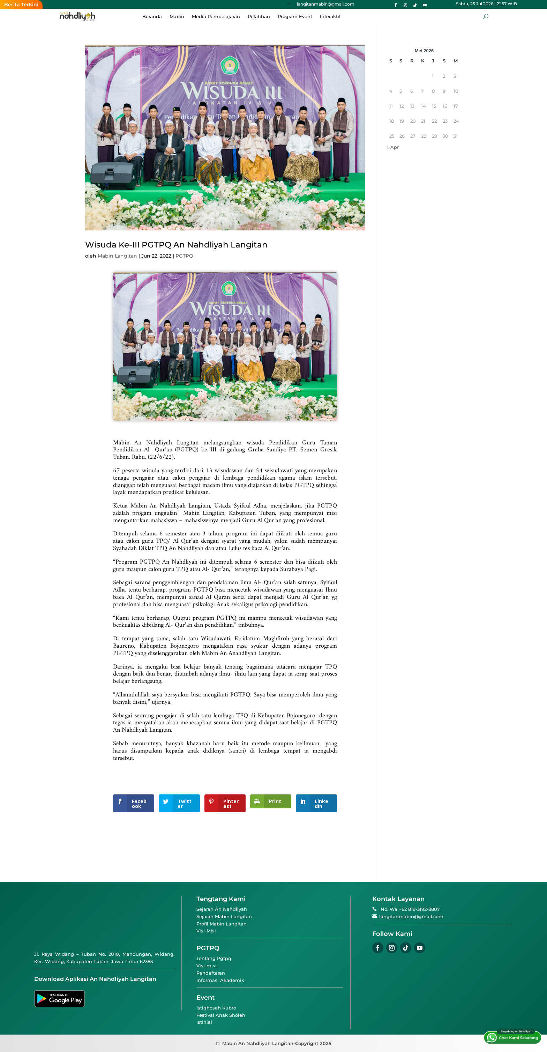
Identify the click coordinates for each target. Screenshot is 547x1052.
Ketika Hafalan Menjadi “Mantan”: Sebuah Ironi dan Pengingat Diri (252, 4)
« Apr (393, 147)
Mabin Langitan (117, 256)
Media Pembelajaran (216, 16)
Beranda (152, 16)
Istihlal (204, 1022)
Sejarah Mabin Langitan (224, 916)
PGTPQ (184, 256)
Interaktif (330, 16)
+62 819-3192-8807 (419, 909)
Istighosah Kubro (216, 1008)
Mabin (177, 16)
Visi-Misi (206, 930)
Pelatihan (259, 16)
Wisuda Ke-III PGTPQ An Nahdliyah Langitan (176, 245)
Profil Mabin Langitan (221, 924)
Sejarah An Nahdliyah (221, 909)
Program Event (295, 16)
